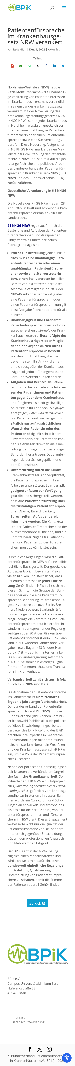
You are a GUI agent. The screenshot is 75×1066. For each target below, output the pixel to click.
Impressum (20, 1017)
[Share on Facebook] (46, 66)
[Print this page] (12, 66)
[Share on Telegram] (63, 66)
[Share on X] (37, 66)
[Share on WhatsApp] (29, 66)
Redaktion (19, 49)
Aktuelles (54, 49)
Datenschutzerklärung (28, 1022)
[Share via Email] (21, 66)
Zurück (35, 903)
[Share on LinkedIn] (54, 66)
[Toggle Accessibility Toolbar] (67, 1058)
